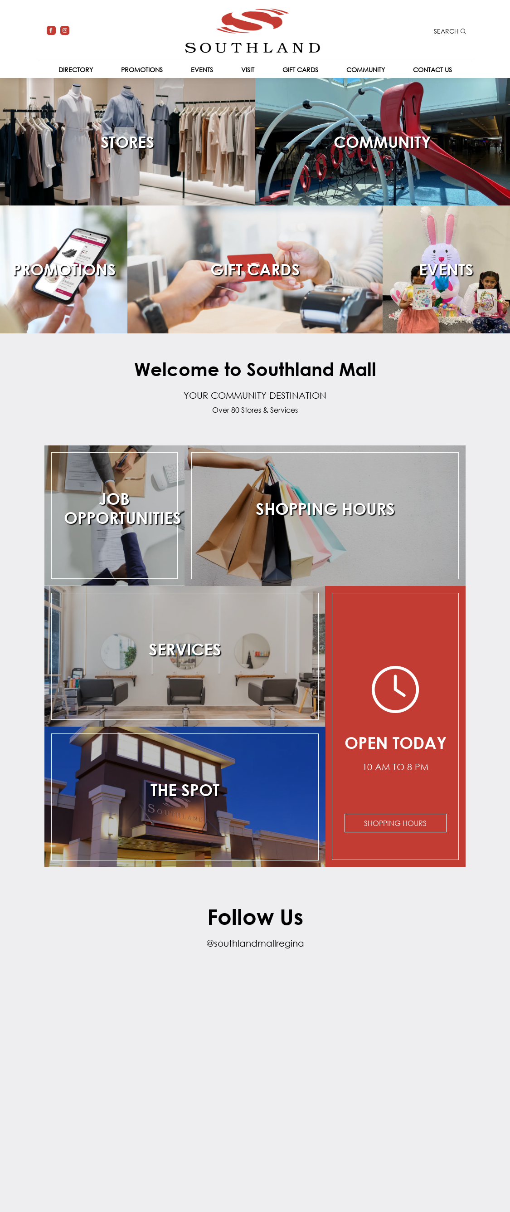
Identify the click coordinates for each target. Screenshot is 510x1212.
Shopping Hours (395, 823)
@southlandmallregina (255, 943)
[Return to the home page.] (253, 29)
